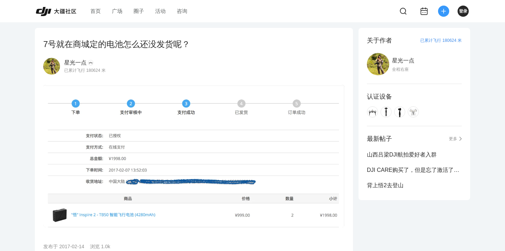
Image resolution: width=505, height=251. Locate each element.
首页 (95, 11)
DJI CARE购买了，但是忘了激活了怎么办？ (414, 170)
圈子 (139, 11)
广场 (117, 11)
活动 (160, 11)
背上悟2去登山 (385, 185)
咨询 (182, 11)
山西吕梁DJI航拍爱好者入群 (402, 155)
